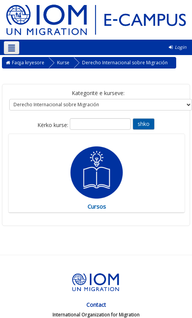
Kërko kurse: (53, 125)
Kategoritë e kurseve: (98, 93)
